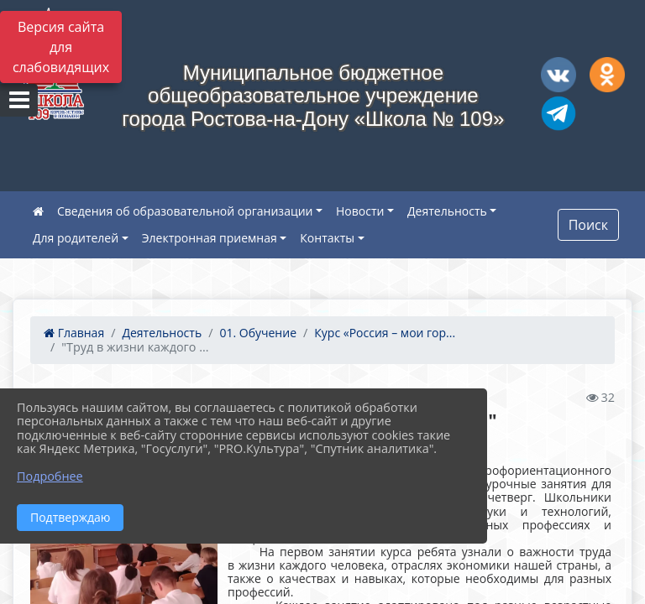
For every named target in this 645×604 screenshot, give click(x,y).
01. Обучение (257, 333)
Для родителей (75, 238)
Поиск (588, 225)
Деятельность (447, 211)
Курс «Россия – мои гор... (384, 333)
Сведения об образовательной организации (184, 211)
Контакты (327, 238)
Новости (360, 211)
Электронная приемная (209, 238)
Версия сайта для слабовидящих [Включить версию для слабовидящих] (61, 47)
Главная (74, 333)
